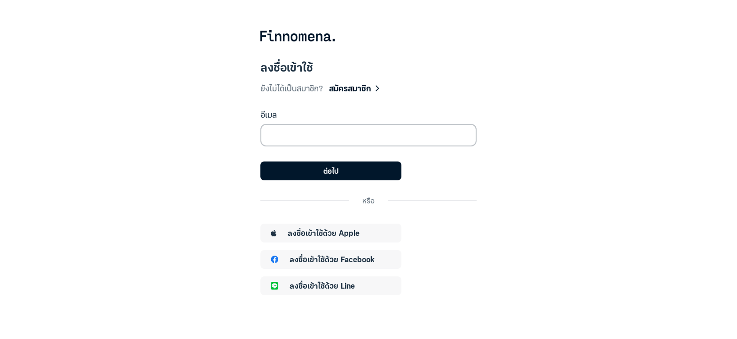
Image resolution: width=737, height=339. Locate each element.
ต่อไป (330, 171)
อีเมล (268, 114)
